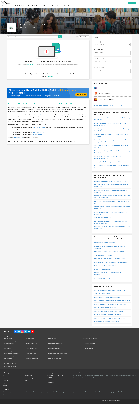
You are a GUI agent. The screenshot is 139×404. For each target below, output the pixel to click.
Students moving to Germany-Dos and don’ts (106, 321)
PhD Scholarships (8, 358)
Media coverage (29, 378)
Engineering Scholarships (10, 346)
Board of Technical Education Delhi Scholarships (107, 265)
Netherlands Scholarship (32, 358)
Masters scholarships (39, 132)
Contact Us (56, 5)
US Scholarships (30, 338)
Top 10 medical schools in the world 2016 (105, 307)
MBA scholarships (8, 351)
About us (5, 375)
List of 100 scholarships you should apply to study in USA (109, 290)
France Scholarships (31, 353)
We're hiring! (6, 373)
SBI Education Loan (53, 341)
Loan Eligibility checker (87, 348)
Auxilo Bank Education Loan (55, 356)
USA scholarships (18, 137)
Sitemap (27, 380)
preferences (31, 65)
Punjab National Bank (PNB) (104, 99)
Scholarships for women (10, 363)
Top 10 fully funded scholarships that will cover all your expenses (112, 300)
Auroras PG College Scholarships (103, 255)
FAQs (4, 383)
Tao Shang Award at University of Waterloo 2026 (107, 162)
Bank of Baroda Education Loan (56, 343)
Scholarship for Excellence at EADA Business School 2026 (110, 181)
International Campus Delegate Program (55, 376)
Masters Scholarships (9, 356)
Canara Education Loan (54, 348)
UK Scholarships (30, 341)
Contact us (5, 385)
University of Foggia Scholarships (103, 269)
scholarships (42, 115)
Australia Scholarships (31, 346)
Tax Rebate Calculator (87, 346)
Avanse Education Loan (54, 346)
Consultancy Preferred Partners (55, 380)
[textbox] (112, 53)
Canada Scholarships (31, 348)
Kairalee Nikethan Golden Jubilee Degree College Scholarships (111, 262)
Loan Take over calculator (88, 343)
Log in (125, 3)
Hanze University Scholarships (102, 278)
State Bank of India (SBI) (103, 88)
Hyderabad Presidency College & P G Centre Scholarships (110, 258)
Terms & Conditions (30, 373)
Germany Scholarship (31, 343)
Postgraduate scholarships (10, 366)
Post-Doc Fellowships (9, 361)
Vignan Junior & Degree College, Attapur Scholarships (109, 251)
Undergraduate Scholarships (11, 353)
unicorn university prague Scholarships (104, 242)
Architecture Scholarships (10, 341)
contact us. (50, 76)
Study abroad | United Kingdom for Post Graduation (108, 314)
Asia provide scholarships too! (102, 293)
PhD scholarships (37, 134)
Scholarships (19, 5)
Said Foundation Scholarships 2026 (103, 217)
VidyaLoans (51, 361)
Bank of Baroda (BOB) (102, 94)
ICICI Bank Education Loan (54, 358)
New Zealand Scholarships (32, 356)
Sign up (132, 3)
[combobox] (112, 44)
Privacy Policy (28, 375)
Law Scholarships (8, 348)
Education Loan (34, 5)
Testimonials (6, 380)
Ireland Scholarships (31, 351)
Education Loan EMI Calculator (89, 338)
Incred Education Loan (53, 351)
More (67, 5)
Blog (45, 5)
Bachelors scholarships (39, 127)
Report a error (50, 382)
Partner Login (50, 373)
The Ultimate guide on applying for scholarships (107, 297)
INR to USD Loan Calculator (88, 341)
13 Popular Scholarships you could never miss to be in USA (110, 304)
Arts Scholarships (8, 338)
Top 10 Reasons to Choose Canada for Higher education (109, 318)
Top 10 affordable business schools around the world (108, 311)
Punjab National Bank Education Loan (57, 353)
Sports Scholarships (9, 343)
